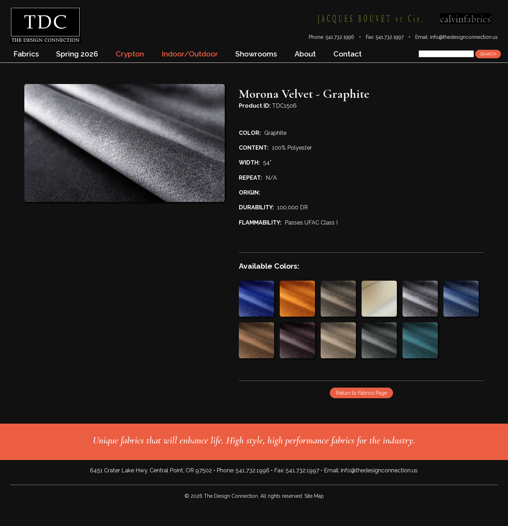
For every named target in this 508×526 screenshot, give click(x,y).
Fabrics (26, 53)
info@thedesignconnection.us (464, 37)
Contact (347, 53)
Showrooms (256, 53)
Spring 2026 (77, 53)
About (305, 53)
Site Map (314, 496)
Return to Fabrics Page (361, 393)
